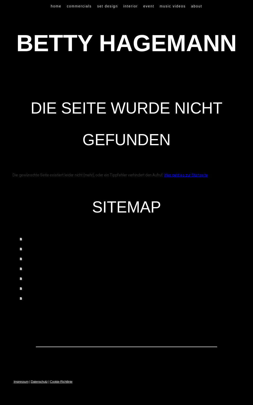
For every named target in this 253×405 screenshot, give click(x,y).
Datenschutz (39, 381)
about (196, 6)
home (56, 6)
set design (107, 6)
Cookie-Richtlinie (61, 381)
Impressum (21, 381)
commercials (79, 6)
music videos (173, 6)
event (148, 6)
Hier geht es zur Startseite (186, 175)
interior (130, 6)
